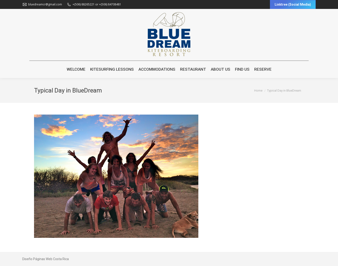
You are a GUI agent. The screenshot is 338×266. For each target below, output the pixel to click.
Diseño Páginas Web (37, 259)
